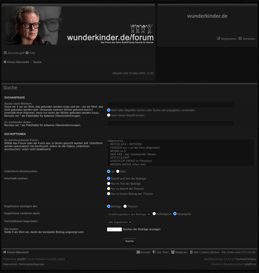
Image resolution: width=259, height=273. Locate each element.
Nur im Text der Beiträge (124, 183)
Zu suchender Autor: (18, 122)
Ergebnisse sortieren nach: (22, 213)
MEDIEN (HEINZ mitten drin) (180, 164)
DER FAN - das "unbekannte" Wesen (180, 154)
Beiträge (114, 206)
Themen (130, 206)
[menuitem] (246, 39)
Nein (121, 171)
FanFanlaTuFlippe (245, 259)
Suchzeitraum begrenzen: (21, 221)
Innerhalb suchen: (16, 178)
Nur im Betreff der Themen (125, 188)
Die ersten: (11, 228)
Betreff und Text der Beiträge (126, 178)
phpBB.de (250, 264)
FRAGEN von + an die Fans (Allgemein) (180, 147)
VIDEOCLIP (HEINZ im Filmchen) (180, 161)
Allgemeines (180, 141)
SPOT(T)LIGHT (180, 157)
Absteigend (182, 214)
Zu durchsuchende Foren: (21, 140)
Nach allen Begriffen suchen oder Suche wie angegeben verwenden (151, 110)
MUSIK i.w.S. (180, 151)
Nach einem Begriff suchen (125, 115)
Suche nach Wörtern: (18, 103)
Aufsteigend (162, 214)
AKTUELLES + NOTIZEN (180, 144)
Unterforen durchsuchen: (21, 171)
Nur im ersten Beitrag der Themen (130, 193)
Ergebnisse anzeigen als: (20, 206)
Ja (110, 171)
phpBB (21, 259)
